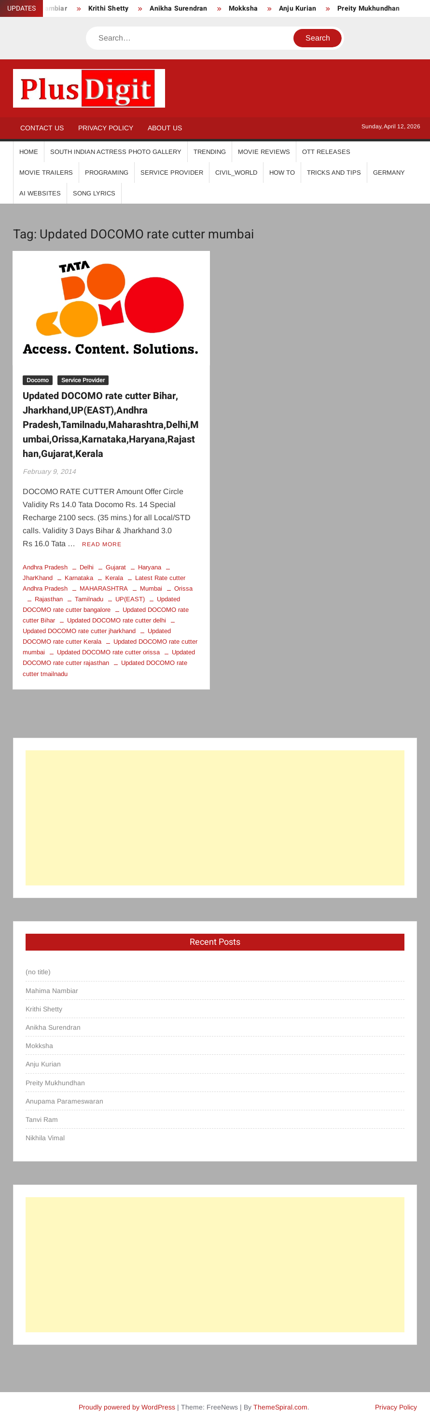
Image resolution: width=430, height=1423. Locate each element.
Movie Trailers (46, 172)
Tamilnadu (89, 599)
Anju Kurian (297, 8)
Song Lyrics (94, 193)
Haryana (149, 567)
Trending (210, 151)
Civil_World (236, 172)
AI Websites (40, 193)
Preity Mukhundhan (368, 8)
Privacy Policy (105, 128)
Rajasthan (49, 599)
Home (28, 151)
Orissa (183, 588)
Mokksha (243, 8)
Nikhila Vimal (45, 1138)
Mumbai (151, 588)
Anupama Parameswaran (64, 1101)
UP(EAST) (130, 599)
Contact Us (42, 128)
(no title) (38, 972)
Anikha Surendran (178, 8)
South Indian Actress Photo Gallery (115, 151)
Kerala (114, 577)
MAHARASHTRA (104, 588)
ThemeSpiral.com (280, 1407)
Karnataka (79, 577)
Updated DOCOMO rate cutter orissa (108, 652)
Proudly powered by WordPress (127, 1407)
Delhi (87, 567)
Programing (106, 172)
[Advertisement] (215, 817)
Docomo (38, 380)
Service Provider (171, 172)
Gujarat (116, 567)
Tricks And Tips (334, 172)
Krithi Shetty (108, 8)
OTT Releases (326, 151)
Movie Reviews (264, 151)
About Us (165, 128)
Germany (389, 172)
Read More (102, 544)
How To (282, 172)
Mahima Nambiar (52, 991)
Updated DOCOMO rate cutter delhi (116, 620)
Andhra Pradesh (45, 567)
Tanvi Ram (42, 1119)
